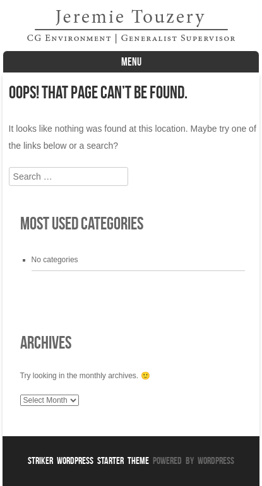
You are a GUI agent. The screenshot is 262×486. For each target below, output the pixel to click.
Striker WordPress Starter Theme (88, 460)
